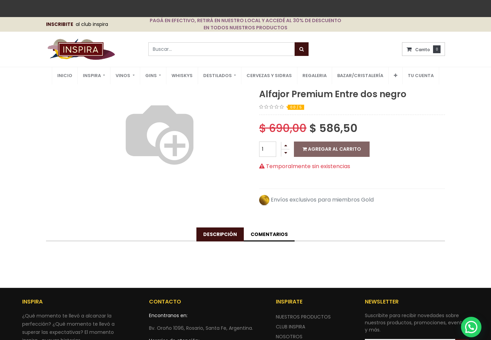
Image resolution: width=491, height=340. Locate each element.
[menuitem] (64, 76)
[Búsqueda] (302, 49)
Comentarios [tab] (269, 234)
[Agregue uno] (285, 145)
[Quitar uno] (285, 153)
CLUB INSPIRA (290, 326)
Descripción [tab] (220, 234)
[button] (395, 75)
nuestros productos (303, 316)
